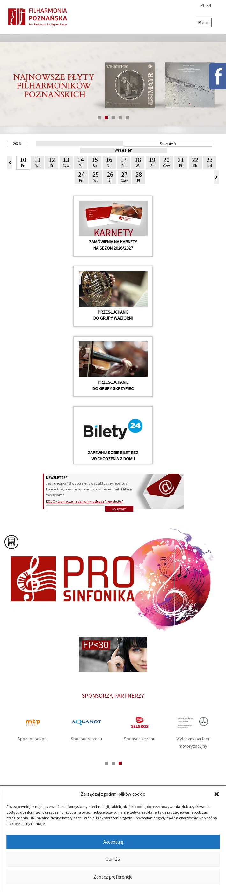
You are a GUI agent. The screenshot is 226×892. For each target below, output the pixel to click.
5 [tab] (127, 117)
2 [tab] (106, 117)
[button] (216, 794)
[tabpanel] (113, 84)
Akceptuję (113, 842)
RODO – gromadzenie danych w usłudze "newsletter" (85, 501)
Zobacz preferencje (113, 877)
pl (202, 5)
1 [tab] (99, 117)
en (208, 5)
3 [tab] (113, 117)
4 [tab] (120, 117)
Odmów (113, 859)
